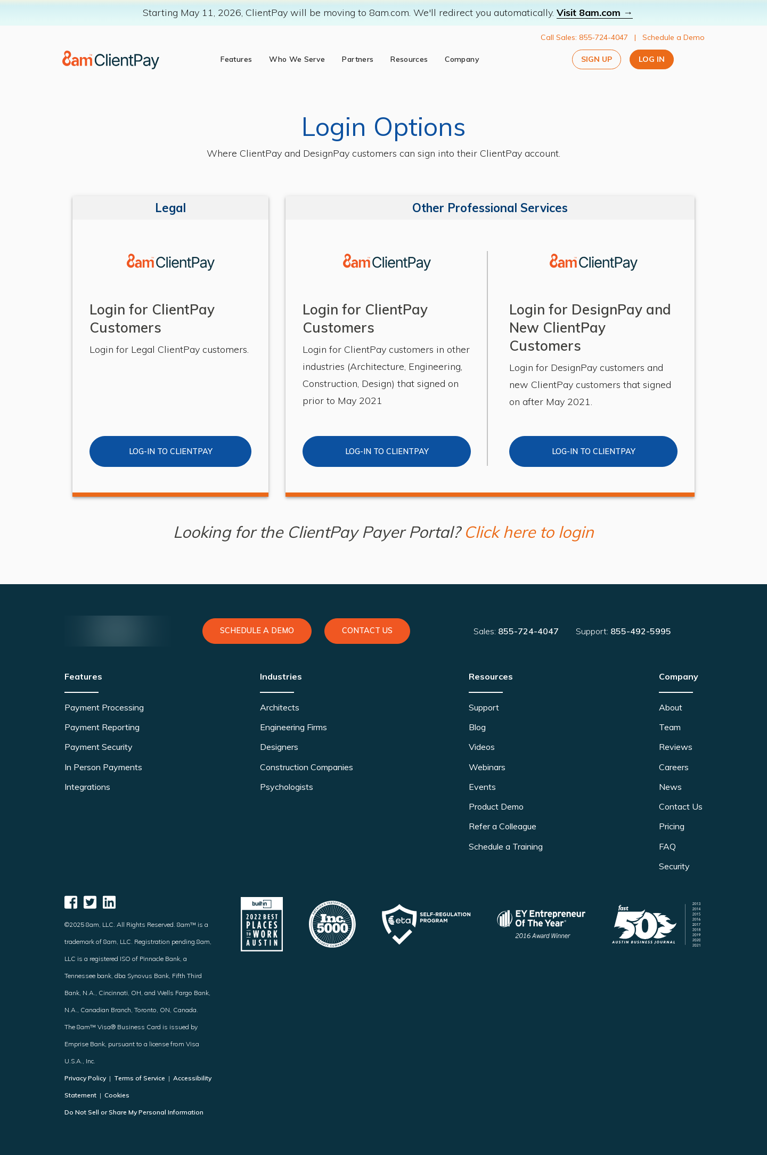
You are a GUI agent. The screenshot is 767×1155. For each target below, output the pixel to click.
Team (670, 727)
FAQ (667, 846)
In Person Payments (103, 767)
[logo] (111, 59)
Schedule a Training (506, 846)
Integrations (87, 786)
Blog (477, 727)
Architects (279, 707)
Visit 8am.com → (595, 12)
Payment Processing (104, 707)
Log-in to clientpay (171, 451)
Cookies (116, 1095)
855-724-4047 (528, 631)
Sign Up (596, 59)
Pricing (671, 826)
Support (484, 707)
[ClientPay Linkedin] (109, 902)
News (670, 786)
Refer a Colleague (502, 826)
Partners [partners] (358, 59)
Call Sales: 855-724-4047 (584, 37)
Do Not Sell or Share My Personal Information (133, 1112)
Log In (652, 59)
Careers (674, 767)
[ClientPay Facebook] (70, 902)
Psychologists (286, 786)
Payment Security (98, 746)
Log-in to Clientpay (387, 451)
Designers (279, 746)
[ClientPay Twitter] (90, 902)
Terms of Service (139, 1078)
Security (674, 866)
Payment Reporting (102, 727)
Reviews (675, 746)
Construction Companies (306, 767)
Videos (482, 746)
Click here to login (529, 532)
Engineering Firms (293, 727)
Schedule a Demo (673, 37)
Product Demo (496, 806)
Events (482, 786)
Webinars (487, 767)
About (670, 707)
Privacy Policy (86, 1078)
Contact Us (367, 630)
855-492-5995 (640, 631)
